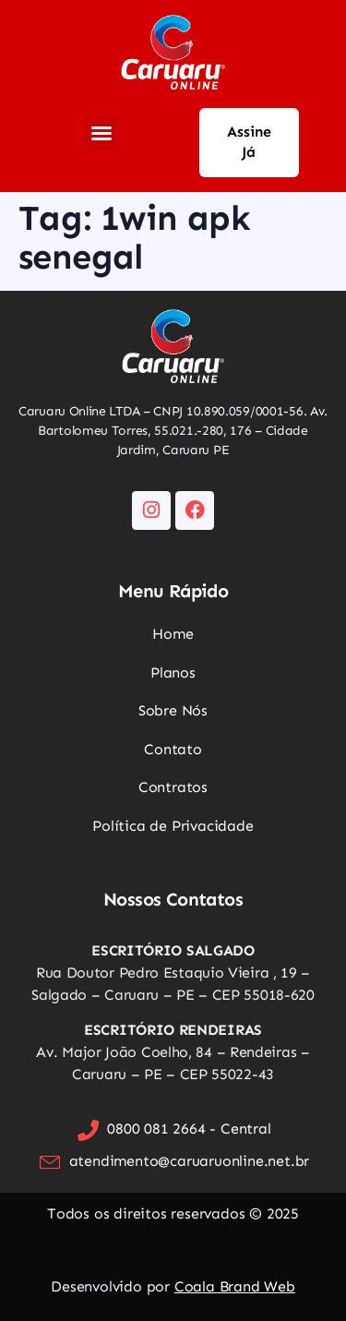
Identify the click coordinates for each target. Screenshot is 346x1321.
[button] (101, 133)
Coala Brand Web (234, 1286)
